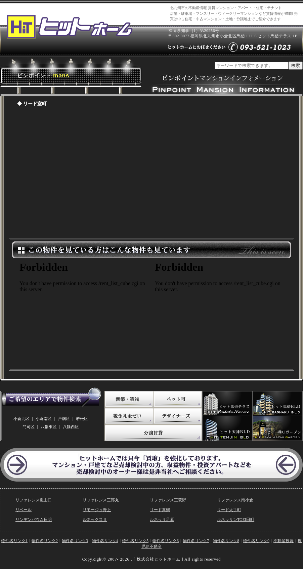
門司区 (29, 426)
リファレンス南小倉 (235, 500)
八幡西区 (71, 426)
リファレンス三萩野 (168, 500)
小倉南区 (44, 418)
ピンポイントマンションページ (151, 174)
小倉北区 (21, 418)
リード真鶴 (160, 509)
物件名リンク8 (226, 540)
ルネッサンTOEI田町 (235, 519)
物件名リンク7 (196, 540)
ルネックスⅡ (95, 519)
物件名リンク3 (75, 540)
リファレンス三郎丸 (101, 500)
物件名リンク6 (166, 540)
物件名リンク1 (14, 540)
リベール (23, 509)
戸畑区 (64, 418)
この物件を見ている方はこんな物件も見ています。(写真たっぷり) (84, 312)
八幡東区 (49, 426)
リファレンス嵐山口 (33, 500)
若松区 (82, 418)
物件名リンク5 (135, 540)
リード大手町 (229, 509)
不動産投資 (283, 540)
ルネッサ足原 (162, 519)
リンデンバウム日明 (33, 519)
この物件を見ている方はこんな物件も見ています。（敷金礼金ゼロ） (219, 312)
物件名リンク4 (105, 540)
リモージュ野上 (97, 509)
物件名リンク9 (256, 540)
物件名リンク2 (45, 540)
